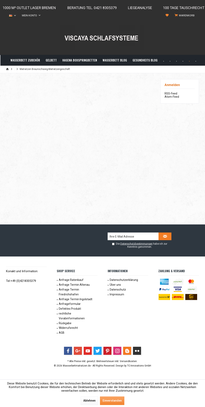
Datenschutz (118, 289)
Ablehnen (89, 400)
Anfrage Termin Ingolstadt (75, 299)
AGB (61, 332)
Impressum (117, 294)
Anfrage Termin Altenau (74, 284)
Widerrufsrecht (68, 327)
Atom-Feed (172, 96)
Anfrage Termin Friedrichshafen (69, 292)
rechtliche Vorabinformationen (72, 316)
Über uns (115, 284)
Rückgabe (65, 323)
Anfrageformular (70, 303)
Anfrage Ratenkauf (71, 279)
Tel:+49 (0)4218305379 (21, 281)
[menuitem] (185, 15)
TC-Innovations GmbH (139, 365)
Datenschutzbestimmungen (136, 243)
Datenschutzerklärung (124, 279)
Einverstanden (112, 400)
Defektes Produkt (70, 308)
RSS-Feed (171, 93)
